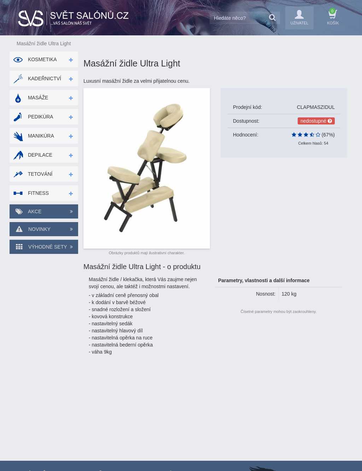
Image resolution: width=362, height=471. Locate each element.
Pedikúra (33, 117)
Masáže (30, 98)
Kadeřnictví (37, 78)
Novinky (44, 229)
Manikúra (33, 136)
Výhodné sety (44, 247)
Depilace (32, 155)
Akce (44, 211)
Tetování (32, 174)
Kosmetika (35, 59)
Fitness (31, 193)
